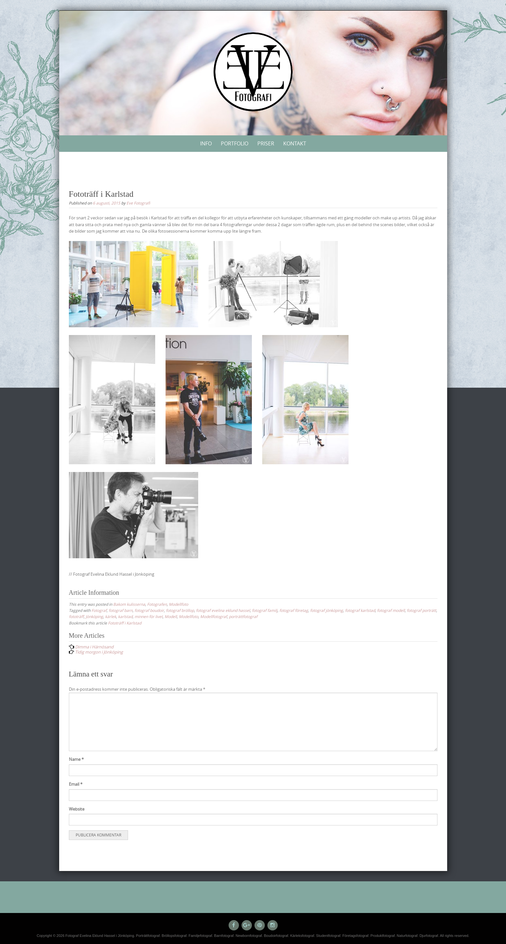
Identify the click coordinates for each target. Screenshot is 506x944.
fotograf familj (264, 610)
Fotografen (157, 604)
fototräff (76, 616)
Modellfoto (178, 604)
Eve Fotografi (138, 202)
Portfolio (234, 143)
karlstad (125, 616)
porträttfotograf (243, 616)
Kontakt (294, 143)
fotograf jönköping (326, 610)
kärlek (110, 616)
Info (206, 143)
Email (75, 784)
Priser (265, 143)
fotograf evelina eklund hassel (223, 610)
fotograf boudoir (149, 610)
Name (76, 759)
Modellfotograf (213, 616)
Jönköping (94, 616)
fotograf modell (391, 610)
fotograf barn (121, 610)
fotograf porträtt (421, 610)
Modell (171, 616)
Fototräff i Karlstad (124, 622)
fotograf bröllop (180, 610)
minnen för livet (149, 616)
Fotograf (99, 610)
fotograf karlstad (360, 610)
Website (76, 809)
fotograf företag (293, 610)
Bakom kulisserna (129, 604)
